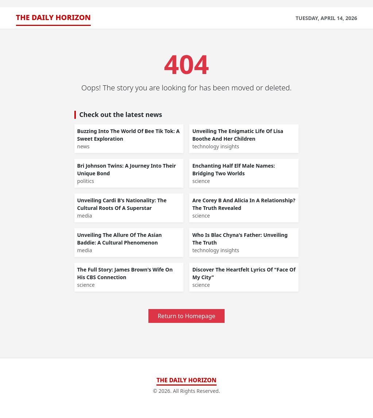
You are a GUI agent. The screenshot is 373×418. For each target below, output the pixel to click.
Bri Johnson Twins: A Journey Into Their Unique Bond (126, 169)
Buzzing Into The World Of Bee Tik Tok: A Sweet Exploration (128, 135)
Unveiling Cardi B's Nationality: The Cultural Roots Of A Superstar (122, 204)
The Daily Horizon (53, 17)
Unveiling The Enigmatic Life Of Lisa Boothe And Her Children (237, 135)
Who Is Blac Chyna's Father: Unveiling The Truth (239, 238)
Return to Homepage (186, 316)
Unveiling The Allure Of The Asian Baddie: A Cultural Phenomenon (119, 238)
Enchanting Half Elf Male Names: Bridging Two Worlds (233, 169)
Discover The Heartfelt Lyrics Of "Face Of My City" (243, 273)
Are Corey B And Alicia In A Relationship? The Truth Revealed (243, 204)
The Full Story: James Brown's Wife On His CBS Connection (125, 273)
